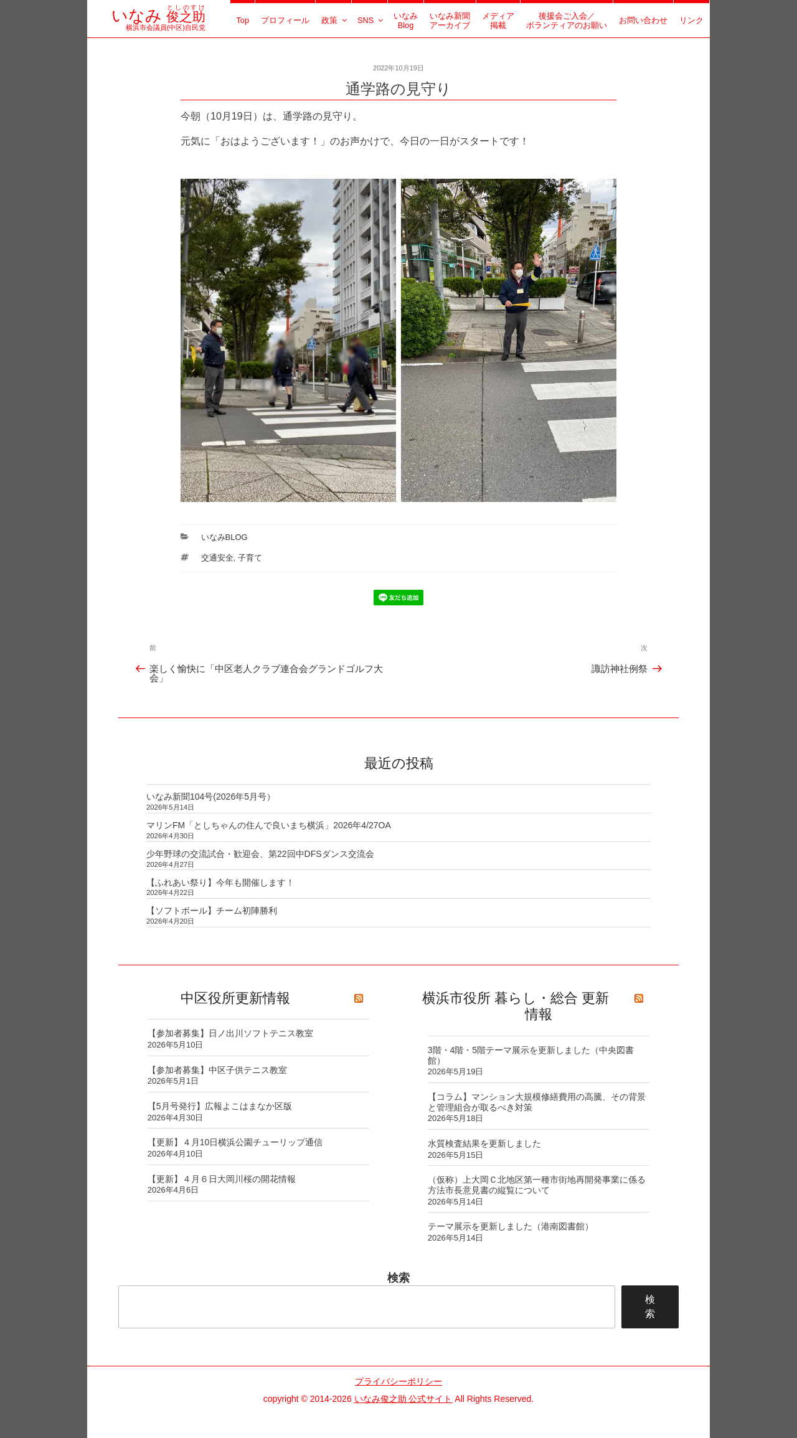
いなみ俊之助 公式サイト (403, 1399)
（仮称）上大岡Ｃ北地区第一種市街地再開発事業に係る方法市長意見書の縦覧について (537, 1185)
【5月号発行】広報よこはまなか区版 (220, 1106)
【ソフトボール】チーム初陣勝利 (211, 910)
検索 (398, 1278)
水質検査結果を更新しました (484, 1143)
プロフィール (285, 20)
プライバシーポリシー (398, 1381)
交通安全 (217, 557)
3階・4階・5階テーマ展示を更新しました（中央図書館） (531, 1055)
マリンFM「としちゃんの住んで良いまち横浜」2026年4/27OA (268, 825)
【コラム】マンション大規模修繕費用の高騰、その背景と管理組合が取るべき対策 (537, 1102)
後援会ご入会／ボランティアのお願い (566, 20)
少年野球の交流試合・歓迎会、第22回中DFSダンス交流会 (260, 854)
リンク (691, 20)
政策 (335, 20)
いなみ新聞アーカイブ (450, 20)
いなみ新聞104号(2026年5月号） (210, 797)
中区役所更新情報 (235, 998)
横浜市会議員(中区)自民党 (158, 23)
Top (242, 20)
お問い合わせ (643, 20)
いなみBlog (406, 20)
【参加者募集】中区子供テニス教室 (217, 1070)
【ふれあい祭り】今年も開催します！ (220, 882)
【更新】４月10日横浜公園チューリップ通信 (235, 1142)
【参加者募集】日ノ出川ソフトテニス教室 (230, 1033)
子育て (250, 557)
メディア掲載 (498, 20)
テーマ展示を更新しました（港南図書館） (510, 1226)
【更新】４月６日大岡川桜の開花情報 (222, 1179)
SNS (371, 20)
